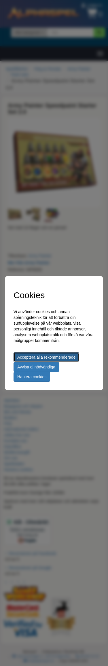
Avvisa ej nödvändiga (36, 367)
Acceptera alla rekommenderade (46, 357)
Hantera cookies (31, 376)
